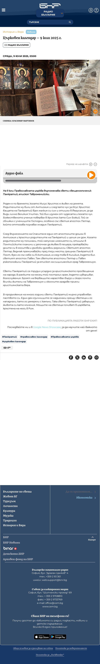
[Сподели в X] (77, 357)
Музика (8, 515)
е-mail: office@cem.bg (50, 603)
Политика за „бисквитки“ (50, 655)
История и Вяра (13, 31)
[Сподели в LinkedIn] (83, 357)
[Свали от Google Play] (58, 636)
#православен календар (33, 336)
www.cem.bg (50, 606)
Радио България (16, 45)
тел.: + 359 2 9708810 (50, 596)
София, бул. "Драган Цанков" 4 (50, 573)
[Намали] (95, 164)
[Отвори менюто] (3, 9)
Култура (9, 510)
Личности (10, 506)
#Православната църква (65, 336)
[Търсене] (69, 22)
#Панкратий (9, 336)
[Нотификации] (90, 10)
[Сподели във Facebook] (71, 357)
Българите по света (17, 491)
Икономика (86, 497)
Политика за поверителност (71, 648)
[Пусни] (91, 175)
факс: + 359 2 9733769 (50, 599)
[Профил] (96, 10)
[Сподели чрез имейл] (96, 357)
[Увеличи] (90, 164)
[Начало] (50, 5)
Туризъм (9, 501)
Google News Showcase (47, 327)
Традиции (10, 520)
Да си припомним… (81, 491)
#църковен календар (14, 341)
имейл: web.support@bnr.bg (50, 580)
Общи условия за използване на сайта (33, 648)
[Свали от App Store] (42, 636)
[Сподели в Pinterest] (90, 357)
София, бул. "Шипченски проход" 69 (50, 592)
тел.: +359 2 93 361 (50, 576)
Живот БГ (10, 496)
